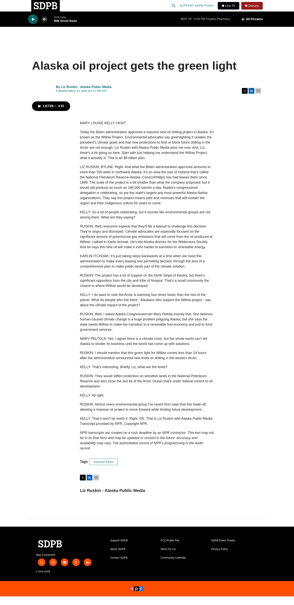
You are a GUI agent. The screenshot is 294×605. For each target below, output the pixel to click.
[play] (33, 28)
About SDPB (117, 557)
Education (125, 39)
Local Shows (153, 39)
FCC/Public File (170, 549)
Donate (256, 10)
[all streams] (252, 27)
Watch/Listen (39, 39)
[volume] (44, 28)
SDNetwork (246, 39)
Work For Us (168, 557)
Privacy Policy (219, 557)
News (62, 39)
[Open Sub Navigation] (53, 39)
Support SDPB (119, 549)
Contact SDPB (118, 566)
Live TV (229, 10)
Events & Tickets (214, 39)
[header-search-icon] (174, 10)
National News (103, 470)
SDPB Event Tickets (223, 549)
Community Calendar (173, 566)
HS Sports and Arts (92, 39)
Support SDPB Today (197, 9)
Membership (182, 39)
